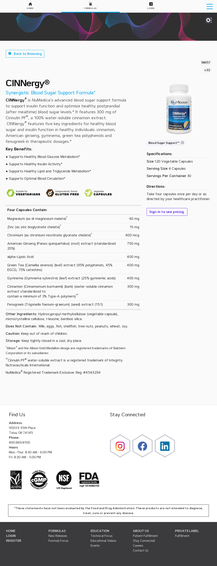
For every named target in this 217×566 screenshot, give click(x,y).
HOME (10, 531)
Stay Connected (144, 541)
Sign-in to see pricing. (167, 212)
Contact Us (140, 550)
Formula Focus (58, 541)
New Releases (57, 536)
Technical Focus (102, 536)
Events (95, 545)
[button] (25, 54)
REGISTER (13, 541)
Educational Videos (103, 541)
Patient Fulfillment (145, 536)
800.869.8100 (19, 442)
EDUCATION (100, 531)
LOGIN (11, 536)
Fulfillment (182, 536)
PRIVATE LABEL (187, 531)
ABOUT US (141, 531)
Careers (138, 545)
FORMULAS (57, 531)
